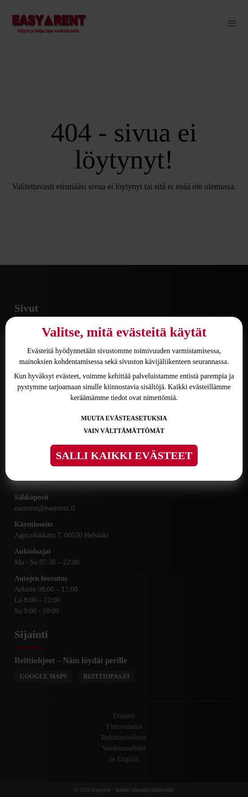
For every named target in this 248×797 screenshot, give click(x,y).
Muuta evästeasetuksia (124, 418)
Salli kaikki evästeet (124, 455)
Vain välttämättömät (124, 431)
